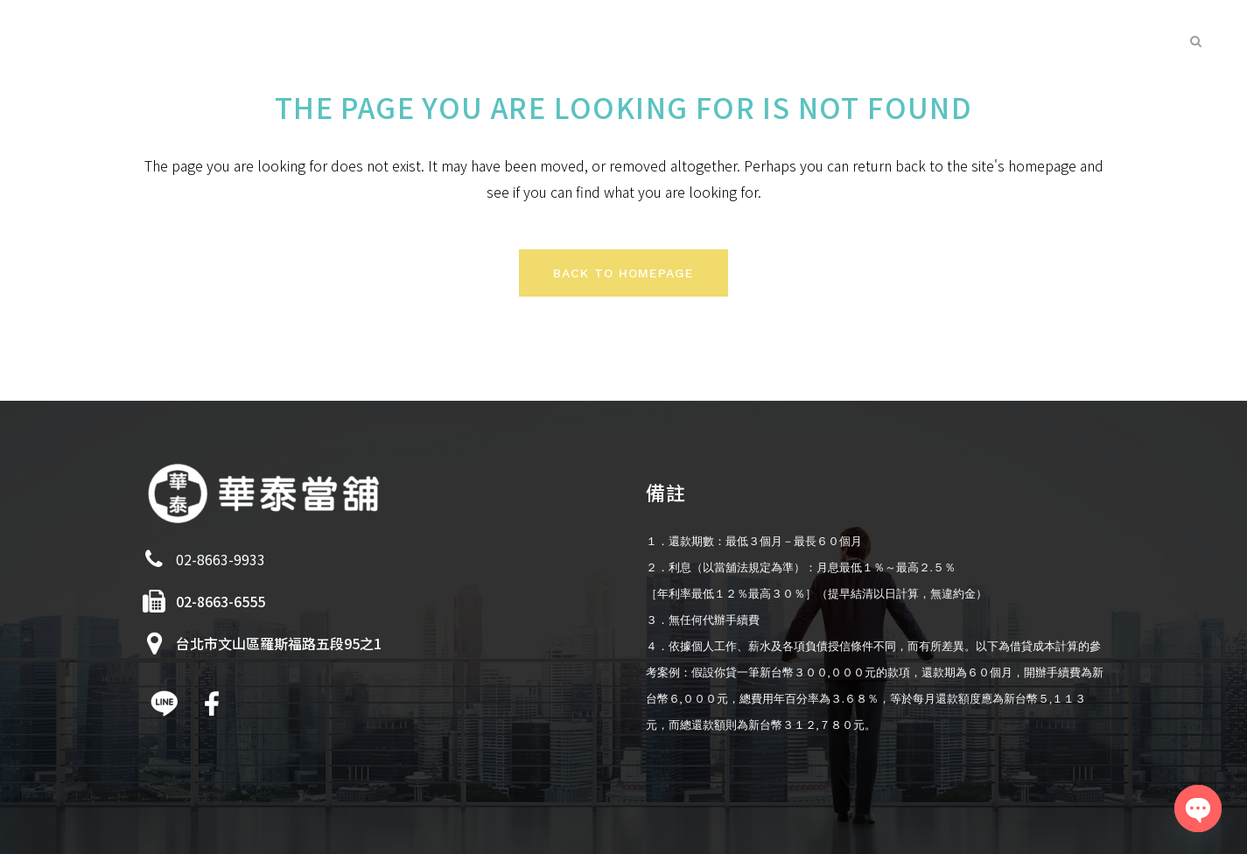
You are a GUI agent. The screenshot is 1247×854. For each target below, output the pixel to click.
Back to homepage (623, 273)
